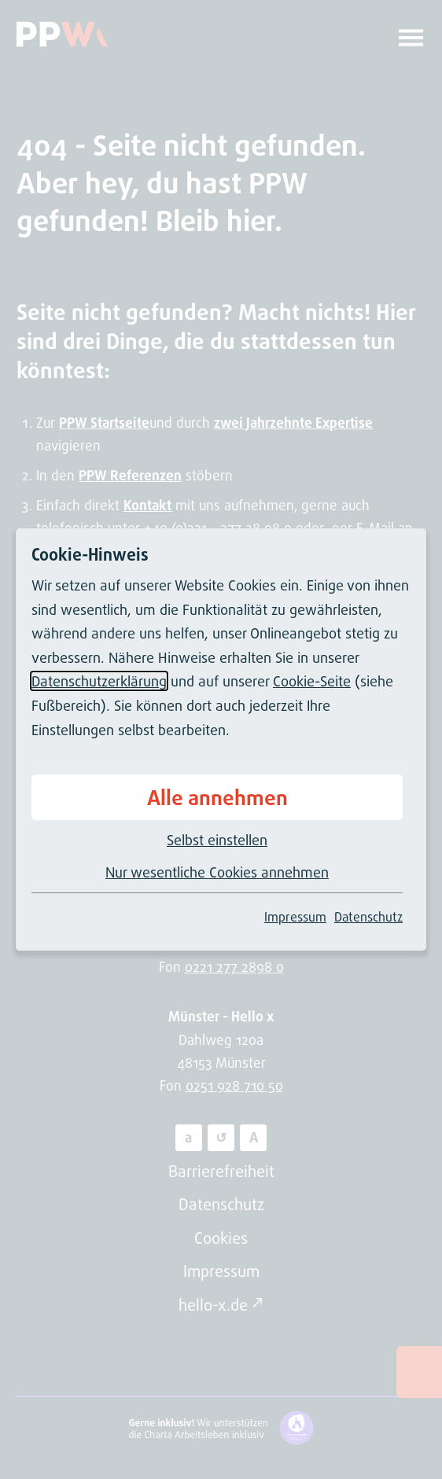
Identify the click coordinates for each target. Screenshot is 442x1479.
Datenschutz (368, 917)
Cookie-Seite (312, 681)
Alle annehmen (217, 797)
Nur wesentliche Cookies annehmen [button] (217, 872)
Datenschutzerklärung (99, 681)
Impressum (295, 917)
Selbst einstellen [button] (217, 839)
